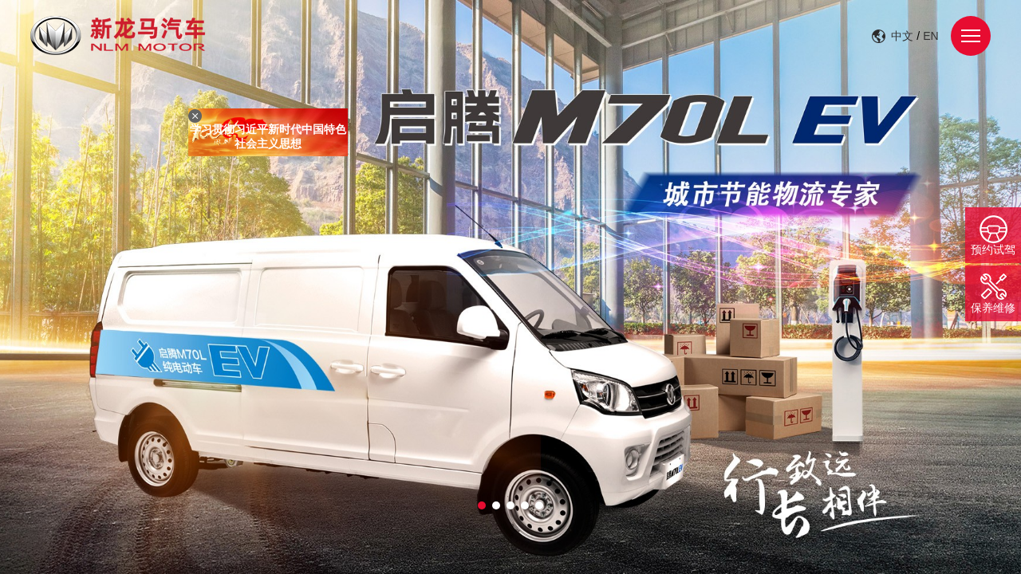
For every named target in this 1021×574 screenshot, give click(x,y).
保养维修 (993, 307)
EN (930, 35)
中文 (902, 35)
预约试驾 (993, 249)
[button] (482, 505)
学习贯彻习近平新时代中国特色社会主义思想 (269, 137)
